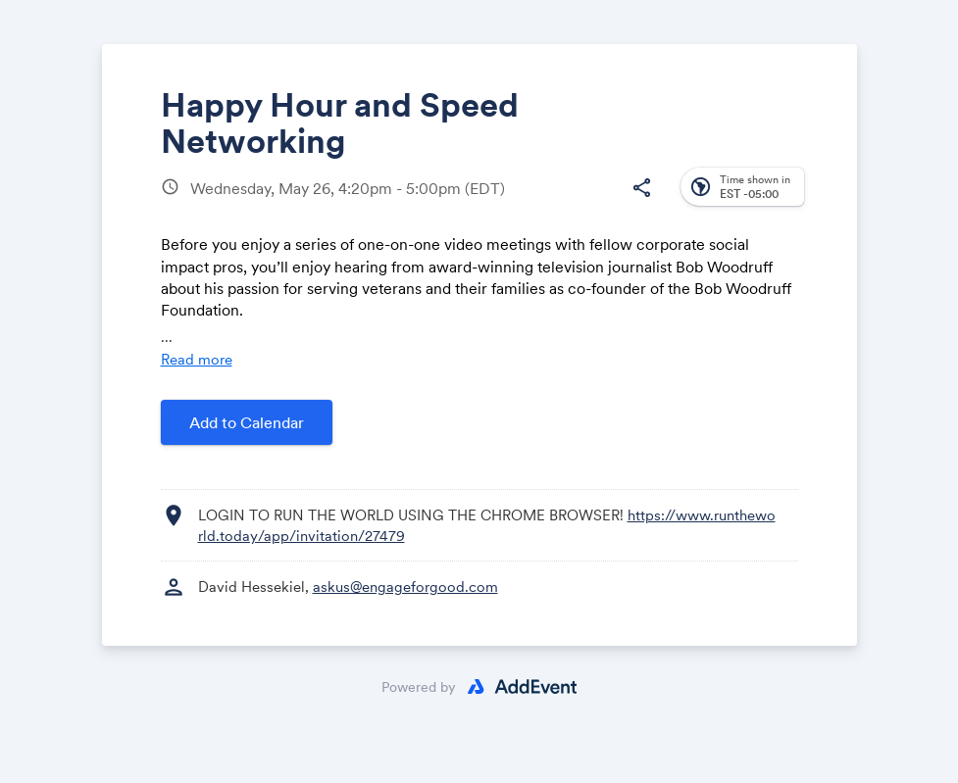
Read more (196, 359)
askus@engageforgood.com (405, 586)
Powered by (418, 687)
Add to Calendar (246, 422)
